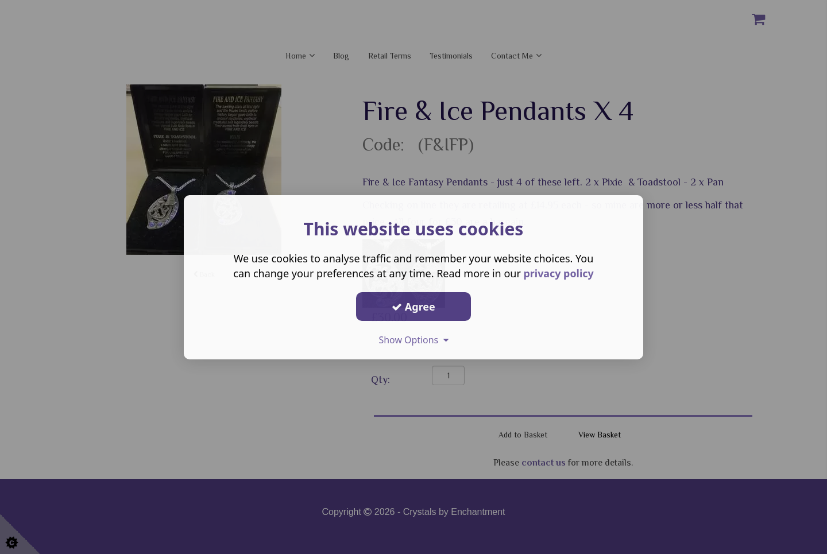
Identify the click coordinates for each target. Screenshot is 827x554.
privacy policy (558, 273)
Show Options (413, 340)
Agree (413, 306)
